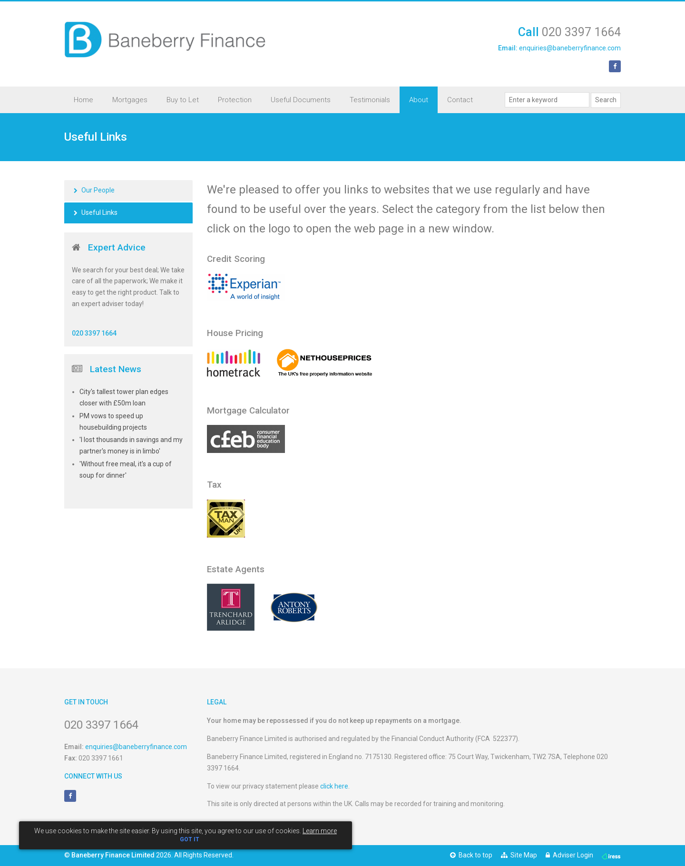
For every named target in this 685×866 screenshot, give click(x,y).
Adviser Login (569, 855)
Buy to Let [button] (182, 100)
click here (334, 786)
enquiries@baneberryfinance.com (570, 48)
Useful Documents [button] (301, 100)
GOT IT (189, 839)
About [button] (418, 100)
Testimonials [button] (370, 100)
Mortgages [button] (129, 100)
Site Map (519, 855)
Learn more (320, 831)
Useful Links (99, 212)
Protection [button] (235, 100)
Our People (98, 190)
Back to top (471, 855)
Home (83, 100)
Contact (460, 100)
